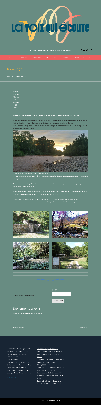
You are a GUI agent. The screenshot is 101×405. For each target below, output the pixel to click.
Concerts (37, 58)
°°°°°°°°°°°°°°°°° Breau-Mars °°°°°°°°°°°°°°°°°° (51, 280)
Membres (25, 58)
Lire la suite (11, 378)
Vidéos (76, 58)
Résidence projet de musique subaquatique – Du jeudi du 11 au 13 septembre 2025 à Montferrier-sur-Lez (49, 353)
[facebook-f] (81, 50)
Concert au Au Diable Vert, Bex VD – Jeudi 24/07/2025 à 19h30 (50, 369)
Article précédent (18, 327)
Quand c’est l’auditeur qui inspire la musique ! (50, 50)
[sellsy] (87, 50)
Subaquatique (51, 58)
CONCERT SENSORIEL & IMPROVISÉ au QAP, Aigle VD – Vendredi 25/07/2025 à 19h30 (50, 362)
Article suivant (83, 327)
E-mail (54, 290)
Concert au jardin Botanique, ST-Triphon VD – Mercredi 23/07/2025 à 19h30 (50, 375)
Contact (86, 58)
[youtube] (84, 50)
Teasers (65, 58)
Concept (13, 58)
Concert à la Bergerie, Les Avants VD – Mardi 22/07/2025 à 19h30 (49, 382)
